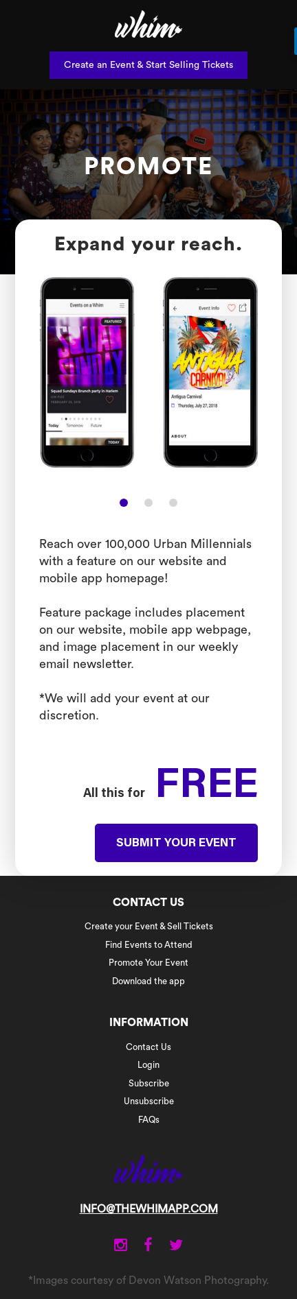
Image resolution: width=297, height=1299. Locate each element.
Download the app (148, 981)
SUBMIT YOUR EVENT (176, 844)
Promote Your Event (148, 962)
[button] (123, 502)
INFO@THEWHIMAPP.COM (149, 1209)
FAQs (149, 1119)
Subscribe (149, 1083)
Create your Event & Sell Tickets (149, 926)
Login (149, 1064)
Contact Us (148, 1046)
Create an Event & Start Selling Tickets (148, 65)
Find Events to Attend (148, 944)
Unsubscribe (149, 1101)
